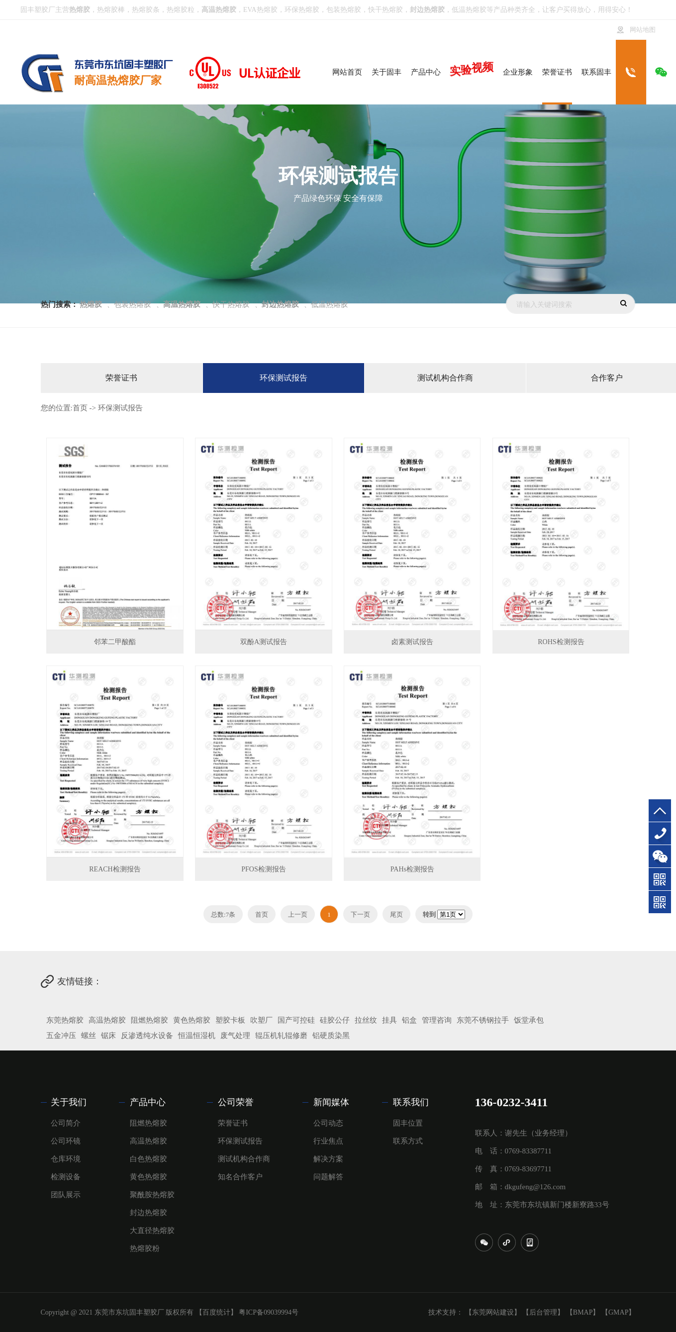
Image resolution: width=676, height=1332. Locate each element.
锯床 (108, 1036)
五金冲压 (61, 1036)
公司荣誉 (236, 1102)
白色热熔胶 (148, 1159)
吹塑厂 (261, 1020)
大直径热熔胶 (152, 1231)
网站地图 (643, 29)
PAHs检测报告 (412, 869)
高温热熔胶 (107, 1020)
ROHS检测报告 (561, 642)
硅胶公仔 (335, 1020)
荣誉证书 (121, 378)
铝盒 (409, 1020)
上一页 (297, 914)
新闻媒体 (331, 1102)
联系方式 (408, 1141)
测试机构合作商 (445, 378)
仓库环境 (66, 1159)
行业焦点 (328, 1141)
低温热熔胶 (469, 9)
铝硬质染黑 (331, 1036)
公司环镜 (66, 1141)
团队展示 (66, 1195)
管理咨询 (437, 1020)
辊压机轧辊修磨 (281, 1036)
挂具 (389, 1020)
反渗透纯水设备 (147, 1036)
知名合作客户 (240, 1177)
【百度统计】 (216, 1312)
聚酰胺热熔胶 (152, 1195)
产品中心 (148, 1102)
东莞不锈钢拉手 (483, 1020)
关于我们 (69, 1102)
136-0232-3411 (660, 833)
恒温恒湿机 (196, 1036)
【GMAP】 (618, 1312)
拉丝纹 (366, 1020)
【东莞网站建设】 (493, 1312)
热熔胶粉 (145, 1248)
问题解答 (328, 1177)
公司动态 (328, 1123)
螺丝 (88, 1036)
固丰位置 (408, 1123)
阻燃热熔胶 (149, 1020)
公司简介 (66, 1123)
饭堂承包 (529, 1020)
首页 (80, 408)
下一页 (360, 914)
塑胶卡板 (230, 1020)
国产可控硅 (296, 1020)
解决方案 (328, 1159)
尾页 (396, 914)
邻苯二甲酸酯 (115, 642)
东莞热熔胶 (65, 1020)
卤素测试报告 (412, 642)
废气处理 (235, 1036)
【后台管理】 (543, 1312)
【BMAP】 (583, 1312)
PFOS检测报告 (263, 869)
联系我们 (411, 1102)
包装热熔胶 (343, 9)
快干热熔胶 (385, 9)
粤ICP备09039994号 (268, 1312)
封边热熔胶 (148, 1213)
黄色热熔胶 (191, 1020)
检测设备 (66, 1177)
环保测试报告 (283, 378)
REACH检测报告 (114, 869)
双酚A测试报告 (263, 642)
